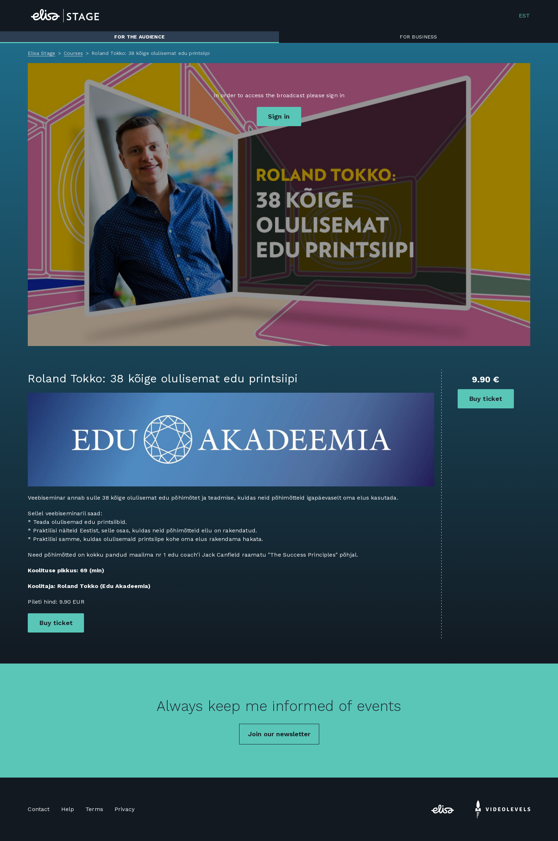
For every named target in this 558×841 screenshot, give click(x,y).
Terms (94, 809)
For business (418, 37)
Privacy (125, 809)
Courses (73, 53)
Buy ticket (485, 398)
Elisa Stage (41, 53)
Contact (38, 809)
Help (67, 809)
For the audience (139, 37)
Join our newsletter (279, 734)
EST (524, 16)
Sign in (279, 116)
